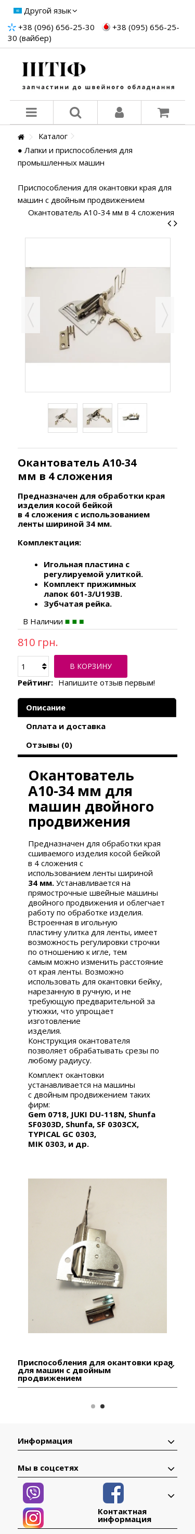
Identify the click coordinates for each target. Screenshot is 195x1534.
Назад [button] (30, 315)
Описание (46, 707)
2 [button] (102, 1406)
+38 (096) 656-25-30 (56, 27)
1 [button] (93, 1406)
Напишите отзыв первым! (106, 683)
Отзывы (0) (49, 744)
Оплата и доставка (66, 726)
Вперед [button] (164, 315)
